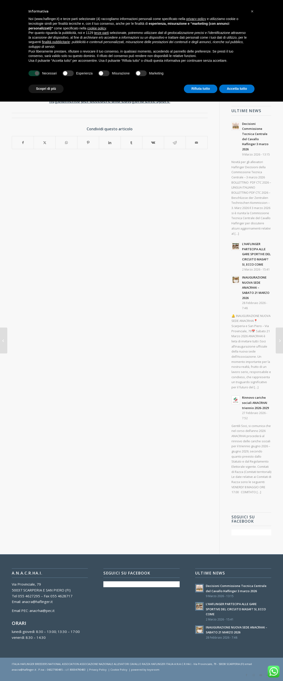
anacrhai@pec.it (42, 610)
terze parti (101, 33)
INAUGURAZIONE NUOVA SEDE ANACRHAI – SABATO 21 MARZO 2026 (255, 287)
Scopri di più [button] (46, 88)
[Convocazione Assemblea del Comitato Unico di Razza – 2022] (279, 340)
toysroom (153, 669)
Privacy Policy (98, 669)
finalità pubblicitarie (56, 42)
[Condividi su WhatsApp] (66, 142)
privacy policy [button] (196, 19)
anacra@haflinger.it (37, 601)
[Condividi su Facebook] (23, 142)
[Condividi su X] (44, 142)
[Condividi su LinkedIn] (110, 142)
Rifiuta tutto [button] (200, 88)
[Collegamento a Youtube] (260, 675)
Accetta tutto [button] (237, 88)
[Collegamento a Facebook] (246, 675)
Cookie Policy (118, 669)
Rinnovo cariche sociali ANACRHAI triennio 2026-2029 (255, 402)
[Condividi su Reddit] (175, 142)
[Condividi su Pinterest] (88, 142)
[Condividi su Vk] (153, 142)
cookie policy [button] (96, 28)
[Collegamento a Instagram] (253, 675)
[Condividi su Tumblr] (131, 142)
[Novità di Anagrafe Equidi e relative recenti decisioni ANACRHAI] (3, 340)
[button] (252, 11)
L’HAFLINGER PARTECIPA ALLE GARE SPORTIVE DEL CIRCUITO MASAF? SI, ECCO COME (256, 254)
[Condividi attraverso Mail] (196, 142)
